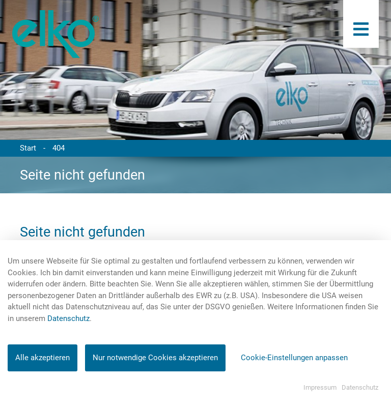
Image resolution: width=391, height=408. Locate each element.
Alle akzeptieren (42, 357)
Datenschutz (68, 318)
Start (28, 148)
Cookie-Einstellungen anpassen (294, 357)
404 (58, 148)
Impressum (320, 387)
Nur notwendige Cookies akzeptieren (155, 357)
